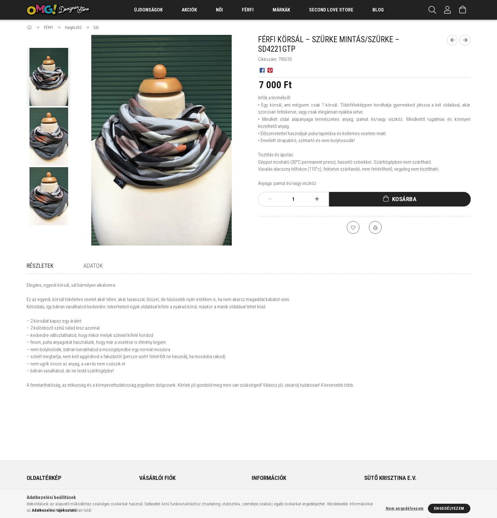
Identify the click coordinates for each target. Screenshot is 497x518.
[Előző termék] (452, 40)
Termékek (36, 452)
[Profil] (447, 10)
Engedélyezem (449, 508)
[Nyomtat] (375, 227)
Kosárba (404, 199)
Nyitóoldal (37, 443)
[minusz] (270, 199)
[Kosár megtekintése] (462, 10)
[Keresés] (432, 10)
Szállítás (260, 471)
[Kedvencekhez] (353, 227)
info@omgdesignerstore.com (398, 462)
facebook (368, 473)
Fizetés (258, 462)
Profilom (148, 462)
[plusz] (317, 199)
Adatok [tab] (93, 265)
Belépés (146, 443)
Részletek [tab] (40, 265)
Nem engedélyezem (405, 508)
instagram (381, 473)
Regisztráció (151, 452)
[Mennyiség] (293, 199)
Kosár (144, 471)
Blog (378, 10)
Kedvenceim (150, 481)
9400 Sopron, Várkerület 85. (396, 443)
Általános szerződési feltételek (283, 443)
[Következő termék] (465, 40)
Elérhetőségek (266, 481)
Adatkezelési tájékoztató (276, 452)
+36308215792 (381, 452)
